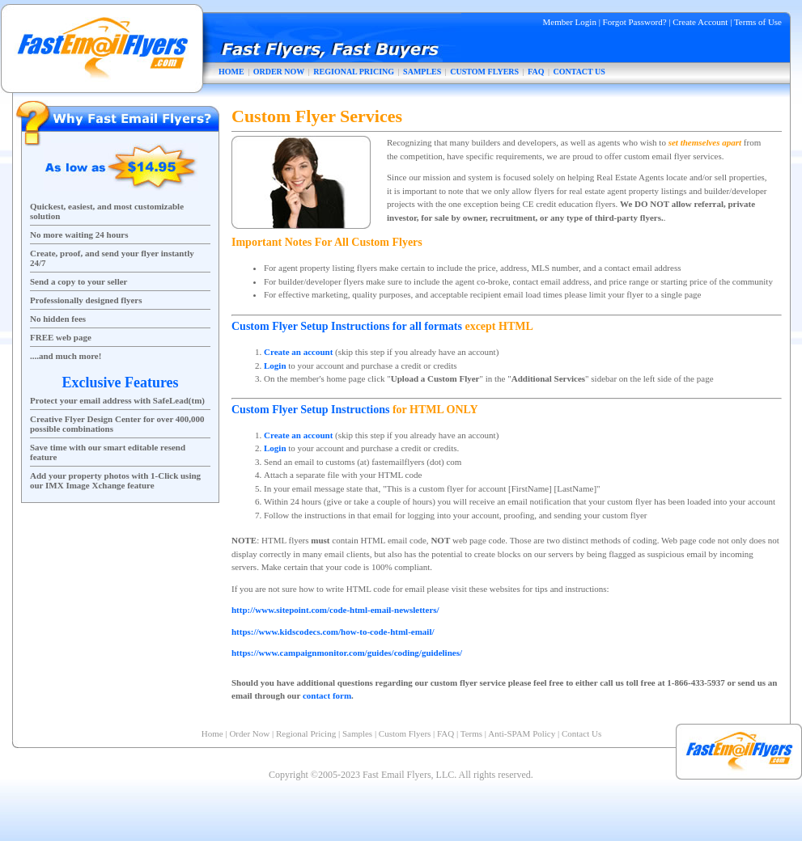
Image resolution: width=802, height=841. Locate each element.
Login (275, 365)
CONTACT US (579, 71)
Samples (357, 733)
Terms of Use (758, 22)
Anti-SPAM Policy (521, 733)
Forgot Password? (635, 22)
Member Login (569, 22)
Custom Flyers (405, 733)
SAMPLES (422, 71)
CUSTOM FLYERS (484, 71)
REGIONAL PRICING (353, 71)
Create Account (700, 22)
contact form (327, 695)
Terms (471, 733)
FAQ (536, 71)
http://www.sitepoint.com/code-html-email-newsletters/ (335, 610)
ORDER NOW (279, 71)
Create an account (298, 352)
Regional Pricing (306, 733)
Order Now (249, 733)
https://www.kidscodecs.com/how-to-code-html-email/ (333, 631)
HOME (231, 71)
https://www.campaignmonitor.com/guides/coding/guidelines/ (346, 652)
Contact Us (581, 733)
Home (212, 733)
